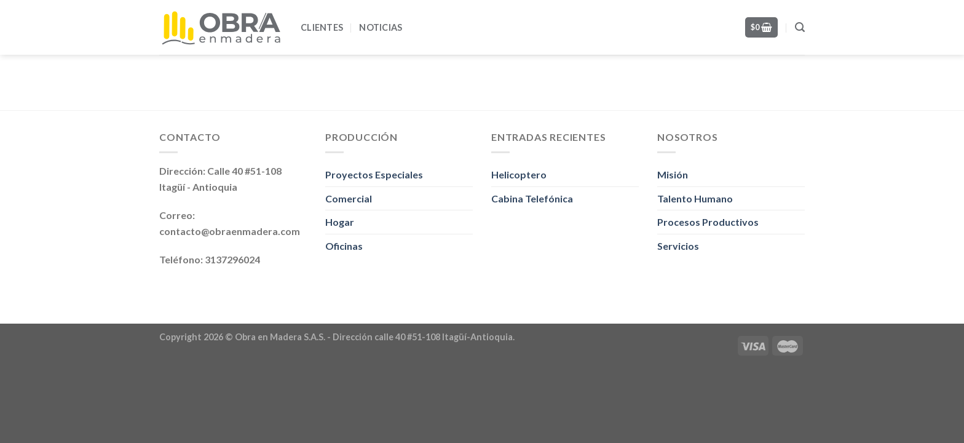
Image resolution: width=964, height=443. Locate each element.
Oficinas (344, 246)
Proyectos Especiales (374, 174)
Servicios (678, 246)
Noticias (380, 27)
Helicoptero (519, 174)
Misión (672, 174)
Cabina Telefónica (532, 198)
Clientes (322, 27)
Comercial (348, 198)
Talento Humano (695, 198)
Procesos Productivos (708, 222)
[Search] (800, 27)
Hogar (339, 222)
